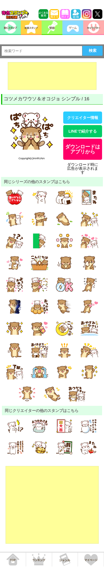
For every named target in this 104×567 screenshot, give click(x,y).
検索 (93, 50)
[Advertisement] (52, 76)
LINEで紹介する (83, 131)
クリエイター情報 (82, 117)
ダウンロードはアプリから (82, 149)
